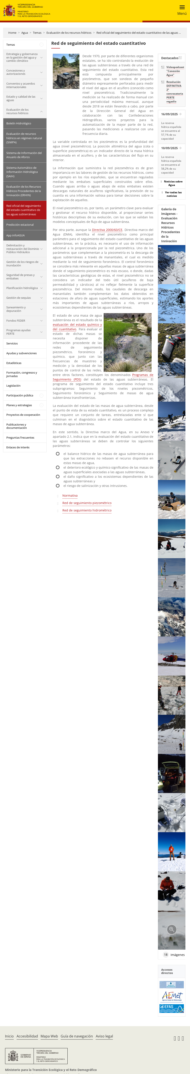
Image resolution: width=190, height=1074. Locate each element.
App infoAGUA (15, 235)
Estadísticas (13, 363)
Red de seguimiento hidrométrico (86, 510)
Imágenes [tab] (174, 955)
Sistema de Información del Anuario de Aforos (24, 155)
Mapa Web (49, 1036)
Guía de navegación (77, 1036)
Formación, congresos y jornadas (21, 374)
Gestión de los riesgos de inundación (22, 263)
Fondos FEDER (15, 320)
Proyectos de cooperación (23, 415)
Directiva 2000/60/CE (107, 230)
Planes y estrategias (19, 405)
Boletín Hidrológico (18, 123)
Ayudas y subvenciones (21, 353)
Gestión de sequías (18, 298)
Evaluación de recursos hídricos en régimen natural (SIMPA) (24, 138)
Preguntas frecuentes (20, 437)
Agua (24, 33)
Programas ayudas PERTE (18, 332)
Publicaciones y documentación (16, 426)
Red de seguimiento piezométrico (86, 503)
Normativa (70, 495)
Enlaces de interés (17, 447)
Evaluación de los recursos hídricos (68, 33)
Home (12, 33)
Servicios (12, 343)
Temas (37, 33)
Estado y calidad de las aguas (20, 98)
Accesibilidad (27, 1036)
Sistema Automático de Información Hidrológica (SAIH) (22, 172)
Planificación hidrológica (22, 288)
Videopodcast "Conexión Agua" (174, 71)
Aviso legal (104, 1036)
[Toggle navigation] (181, 10)
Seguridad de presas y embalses (20, 276)
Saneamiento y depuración (16, 309)
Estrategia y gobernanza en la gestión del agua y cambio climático (22, 57)
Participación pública (19, 395)
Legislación (13, 386)
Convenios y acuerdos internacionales (20, 85)
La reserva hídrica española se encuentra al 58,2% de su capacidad (171, 164)
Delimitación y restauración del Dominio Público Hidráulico (22, 248)
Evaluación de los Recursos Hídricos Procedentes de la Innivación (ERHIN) (23, 191)
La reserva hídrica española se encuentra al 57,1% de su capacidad (171, 130)
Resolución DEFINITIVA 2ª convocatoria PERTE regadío (174, 91)
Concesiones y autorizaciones (15, 72)
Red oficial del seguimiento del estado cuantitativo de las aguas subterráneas (23, 210)
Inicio (9, 1036)
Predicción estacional (20, 225)
